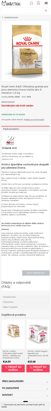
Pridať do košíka (13, 368)
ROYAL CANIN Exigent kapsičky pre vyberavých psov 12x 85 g (38, 354)
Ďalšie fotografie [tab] (10, 307)
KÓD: (24, 97)
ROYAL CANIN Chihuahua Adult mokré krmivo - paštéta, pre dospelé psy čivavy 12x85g (13, 354)
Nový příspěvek (36, 273)
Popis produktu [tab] (11, 129)
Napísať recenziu (8, 102)
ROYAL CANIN (14, 97)
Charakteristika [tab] (9, 297)
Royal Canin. (26, 226)
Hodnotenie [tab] (8, 302)
